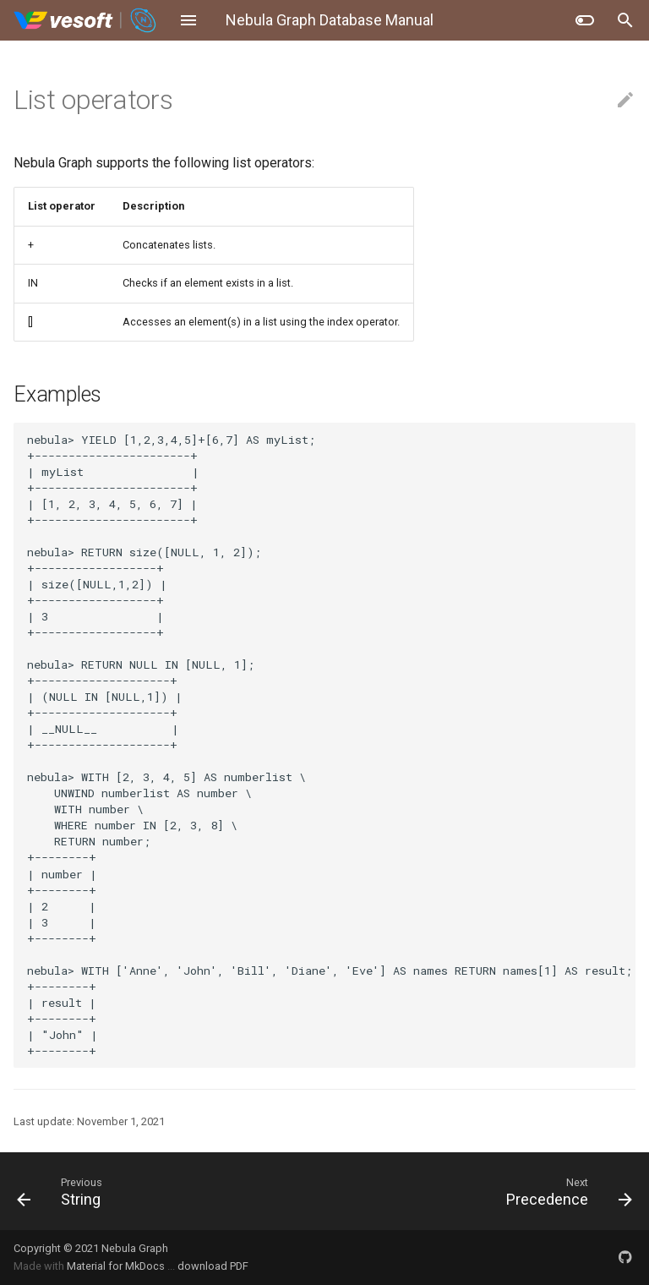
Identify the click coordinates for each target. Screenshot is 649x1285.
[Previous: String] (163, 1191)
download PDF (212, 1266)
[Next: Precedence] (485, 1191)
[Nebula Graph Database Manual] (86, 20)
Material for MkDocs (117, 1266)
